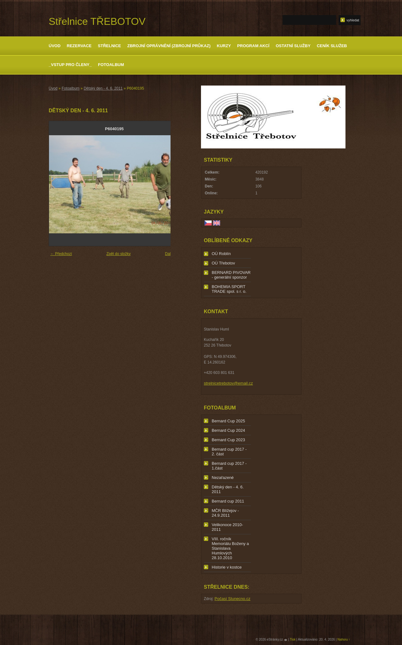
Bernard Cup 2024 (228, 430)
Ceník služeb (332, 45)
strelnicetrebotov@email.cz (228, 383)
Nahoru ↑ (343, 639)
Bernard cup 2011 (228, 501)
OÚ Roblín (221, 253)
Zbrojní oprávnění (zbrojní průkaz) (168, 45)
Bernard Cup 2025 (228, 421)
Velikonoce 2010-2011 (227, 527)
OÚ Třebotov (223, 263)
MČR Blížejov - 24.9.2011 (225, 513)
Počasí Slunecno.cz (232, 598)
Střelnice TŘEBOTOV (97, 21)
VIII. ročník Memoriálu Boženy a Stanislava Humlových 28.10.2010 (230, 548)
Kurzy (224, 45)
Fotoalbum (111, 64)
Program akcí (253, 45)
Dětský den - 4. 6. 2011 (103, 88)
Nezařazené (223, 477)
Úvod (55, 45)
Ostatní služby (293, 45)
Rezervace (79, 45)
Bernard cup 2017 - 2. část (229, 451)
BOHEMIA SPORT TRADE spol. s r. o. (229, 289)
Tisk (293, 639)
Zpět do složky (118, 254)
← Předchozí (61, 254)
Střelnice (109, 45)
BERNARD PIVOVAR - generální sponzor (231, 275)
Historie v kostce (227, 567)
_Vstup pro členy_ (70, 64)
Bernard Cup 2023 (228, 439)
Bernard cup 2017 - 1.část (229, 465)
